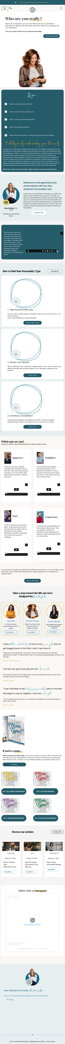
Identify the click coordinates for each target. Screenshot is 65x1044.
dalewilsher (28, 948)
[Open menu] (61, 8)
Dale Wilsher (20, 948)
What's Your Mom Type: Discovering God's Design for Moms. (32, 626)
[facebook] (7, 1000)
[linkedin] (12, 1000)
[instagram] (10, 1000)
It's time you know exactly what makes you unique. (10, 626)
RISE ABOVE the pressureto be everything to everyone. (54, 626)
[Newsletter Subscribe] (32, 1016)
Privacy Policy (50, 1041)
